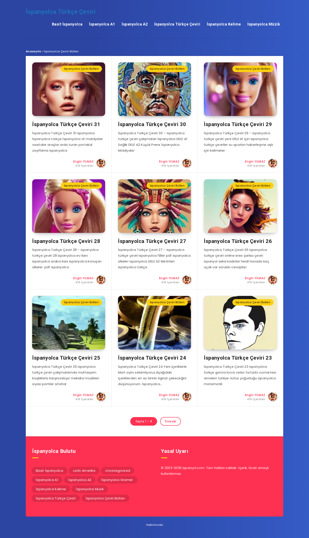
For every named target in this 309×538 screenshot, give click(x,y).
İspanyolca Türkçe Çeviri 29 (238, 124)
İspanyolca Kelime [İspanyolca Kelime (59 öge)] (51, 489)
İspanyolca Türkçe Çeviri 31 (66, 124)
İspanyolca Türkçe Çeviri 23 (238, 358)
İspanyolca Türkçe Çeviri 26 (238, 241)
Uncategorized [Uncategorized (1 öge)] (117, 470)
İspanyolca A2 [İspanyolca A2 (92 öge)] (79, 480)
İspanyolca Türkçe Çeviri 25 (66, 358)
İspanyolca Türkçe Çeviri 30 (152, 124)
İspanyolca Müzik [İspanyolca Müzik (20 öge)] (90, 489)
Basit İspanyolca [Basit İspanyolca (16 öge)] (49, 470)
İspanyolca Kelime (224, 24)
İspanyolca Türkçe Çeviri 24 (152, 358)
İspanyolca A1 (102, 24)
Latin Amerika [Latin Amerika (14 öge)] (84, 470)
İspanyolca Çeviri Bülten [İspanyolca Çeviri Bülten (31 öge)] (105, 498)
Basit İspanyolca (67, 24)
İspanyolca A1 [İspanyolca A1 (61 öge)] (47, 480)
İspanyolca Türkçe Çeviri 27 (152, 241)
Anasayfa (33, 51)
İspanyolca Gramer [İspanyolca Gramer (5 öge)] (117, 480)
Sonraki (170, 421)
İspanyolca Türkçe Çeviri (60, 11)
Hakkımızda (154, 525)
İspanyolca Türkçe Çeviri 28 (66, 241)
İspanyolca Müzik (263, 24)
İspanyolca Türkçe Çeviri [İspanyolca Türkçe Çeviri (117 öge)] (56, 498)
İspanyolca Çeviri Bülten (81, 69)
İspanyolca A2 (135, 24)
